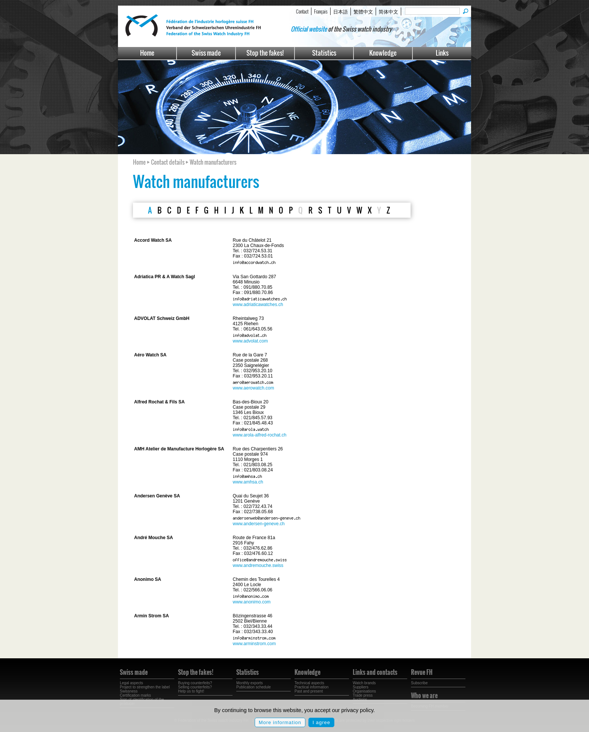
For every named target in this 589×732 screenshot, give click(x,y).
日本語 (340, 11)
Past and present (308, 691)
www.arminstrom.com (254, 643)
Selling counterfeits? (195, 687)
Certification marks (135, 695)
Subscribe (419, 683)
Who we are (424, 695)
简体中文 (388, 11)
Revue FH (421, 672)
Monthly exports (249, 683)
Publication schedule (253, 687)
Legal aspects (131, 683)
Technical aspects (309, 683)
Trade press (363, 695)
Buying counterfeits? (195, 683)
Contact (302, 11)
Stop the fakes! (265, 53)
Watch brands (364, 683)
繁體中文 (363, 11)
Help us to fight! (191, 691)
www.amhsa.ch (248, 482)
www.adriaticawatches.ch (258, 304)
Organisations (364, 691)
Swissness (128, 691)
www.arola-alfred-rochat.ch (260, 435)
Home (147, 53)
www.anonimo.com (252, 602)
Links (442, 53)
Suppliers (361, 687)
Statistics (324, 53)
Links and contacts (375, 672)
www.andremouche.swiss (258, 565)
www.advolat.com (250, 341)
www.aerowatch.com (253, 388)
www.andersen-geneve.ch (259, 523)
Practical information (311, 687)
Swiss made (206, 53)
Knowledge (383, 53)
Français (321, 11)
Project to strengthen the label (145, 687)
